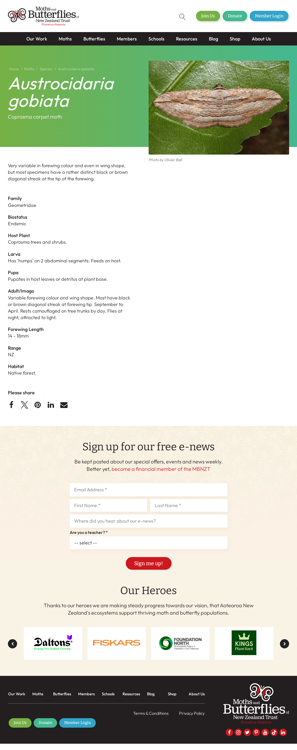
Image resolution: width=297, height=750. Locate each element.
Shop (235, 39)
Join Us (208, 15)
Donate (235, 15)
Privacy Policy (192, 713)
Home (14, 69)
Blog (213, 39)
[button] (11, 405)
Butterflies (94, 39)
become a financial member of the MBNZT (161, 469)
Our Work (36, 39)
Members (127, 39)
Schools (156, 39)
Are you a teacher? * (89, 532)
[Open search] (179, 16)
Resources (186, 39)
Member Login (269, 15)
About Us (261, 39)
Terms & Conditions (151, 713)
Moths (65, 39)
